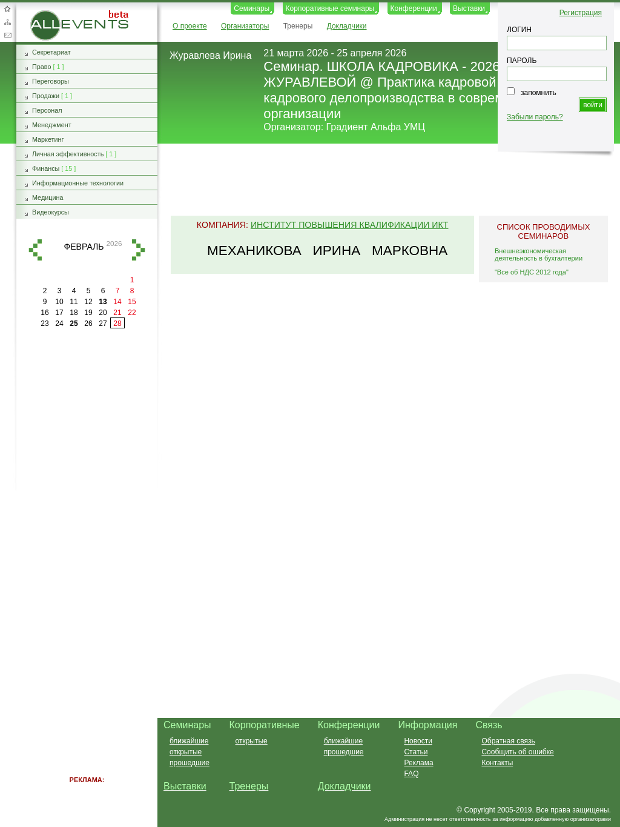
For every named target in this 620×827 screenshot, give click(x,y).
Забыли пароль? (535, 117)
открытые (186, 752)
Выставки (469, 8)
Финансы (45, 168)
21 (117, 312)
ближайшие (189, 741)
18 (74, 312)
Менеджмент (51, 124)
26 (88, 323)
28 (117, 323)
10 (59, 301)
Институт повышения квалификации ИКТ (350, 225)
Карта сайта (7, 22)
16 (44, 312)
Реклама (418, 763)
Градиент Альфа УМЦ (376, 127)
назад (35, 250)
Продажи (45, 95)
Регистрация (580, 12)
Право (41, 66)
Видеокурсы (50, 212)
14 (117, 301)
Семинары (251, 8)
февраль (84, 246)
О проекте (190, 26)
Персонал (47, 110)
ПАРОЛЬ (521, 60)
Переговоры (50, 81)
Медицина (47, 197)
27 (103, 323)
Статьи (415, 752)
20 (103, 312)
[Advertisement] (383, 180)
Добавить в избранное (7, 8)
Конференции (414, 8)
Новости (418, 741)
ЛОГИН (519, 29)
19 (88, 312)
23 (44, 323)
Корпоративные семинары (330, 8)
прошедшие (189, 763)
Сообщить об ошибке (517, 752)
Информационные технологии (78, 183)
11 (74, 301)
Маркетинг (48, 139)
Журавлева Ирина (210, 55)
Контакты (497, 763)
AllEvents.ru (49, 14)
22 (132, 312)
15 (132, 301)
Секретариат (51, 52)
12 (88, 301)
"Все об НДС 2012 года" (532, 272)
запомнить (538, 92)
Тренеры (298, 26)
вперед (138, 250)
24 (59, 323)
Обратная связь (7, 35)
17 (59, 312)
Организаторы (245, 26)
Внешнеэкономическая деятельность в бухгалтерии (538, 254)
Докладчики (347, 26)
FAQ (411, 773)
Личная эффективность (68, 154)
